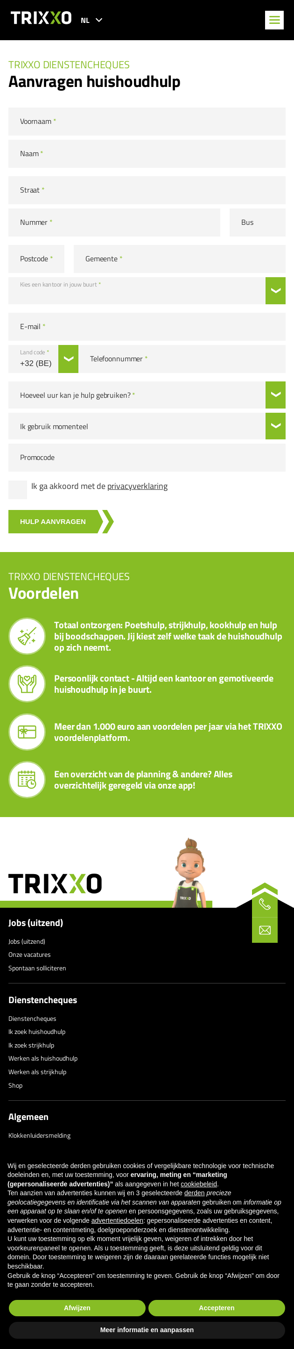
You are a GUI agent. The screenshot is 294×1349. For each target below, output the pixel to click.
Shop (15, 1085)
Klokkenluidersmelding (39, 1135)
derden (194, 1193)
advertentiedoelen (117, 1220)
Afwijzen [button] (77, 1308)
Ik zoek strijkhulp (31, 1045)
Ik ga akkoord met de (99, 486)
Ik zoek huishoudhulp (36, 1031)
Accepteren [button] (216, 1308)
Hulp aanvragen (53, 521)
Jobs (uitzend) (35, 922)
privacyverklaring (137, 486)
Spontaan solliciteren (37, 968)
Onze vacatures (29, 954)
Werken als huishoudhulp (42, 1058)
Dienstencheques (42, 999)
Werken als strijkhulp (37, 1071)
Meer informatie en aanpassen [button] (147, 1330)
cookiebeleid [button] (199, 1184)
